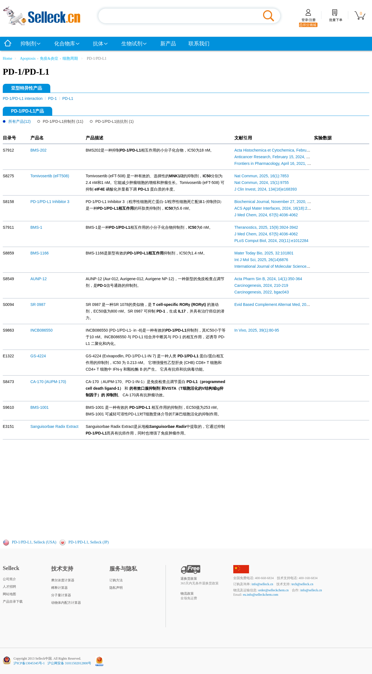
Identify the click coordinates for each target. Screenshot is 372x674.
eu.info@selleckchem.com (260, 595)
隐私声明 (116, 588)
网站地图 (9, 594)
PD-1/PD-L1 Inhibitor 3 (49, 201)
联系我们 (198, 43)
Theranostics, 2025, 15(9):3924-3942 (266, 227)
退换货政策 (188, 579)
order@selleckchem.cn (273, 590)
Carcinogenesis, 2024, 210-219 (261, 285)
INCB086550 (41, 330)
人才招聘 (9, 587)
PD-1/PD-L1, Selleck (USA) (34, 542)
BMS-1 (36, 227)
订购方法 (116, 580)
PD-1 (53, 98)
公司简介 (9, 579)
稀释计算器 (59, 588)
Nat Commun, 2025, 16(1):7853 (261, 176)
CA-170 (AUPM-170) (48, 381)
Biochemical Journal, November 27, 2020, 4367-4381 (280, 201)
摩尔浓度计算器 (62, 580)
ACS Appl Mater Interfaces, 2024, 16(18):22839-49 (277, 208)
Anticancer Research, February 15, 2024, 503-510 (277, 157)
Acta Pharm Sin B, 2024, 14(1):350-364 (268, 279)
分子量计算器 (61, 595)
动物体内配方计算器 (66, 603)
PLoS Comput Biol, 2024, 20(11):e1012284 (271, 240)
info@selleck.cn (262, 584)
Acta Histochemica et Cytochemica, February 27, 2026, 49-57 (287, 150)
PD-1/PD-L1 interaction (23, 98)
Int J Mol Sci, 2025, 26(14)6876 (261, 259)
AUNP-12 (38, 279)
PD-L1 (67, 98)
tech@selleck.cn (302, 584)
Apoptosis (28, 58)
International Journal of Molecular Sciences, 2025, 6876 (282, 266)
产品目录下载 (13, 601)
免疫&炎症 (49, 58)
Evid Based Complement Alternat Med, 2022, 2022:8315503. (286, 304)
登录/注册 (309, 18)
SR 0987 (37, 304)
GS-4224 (38, 356)
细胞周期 (70, 58)
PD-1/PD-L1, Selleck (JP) (89, 542)
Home (7, 58)
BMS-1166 (39, 253)
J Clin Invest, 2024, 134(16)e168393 (265, 189)
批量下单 (335, 18)
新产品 (168, 43)
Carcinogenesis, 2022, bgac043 (261, 292)
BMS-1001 (39, 407)
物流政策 (187, 593)
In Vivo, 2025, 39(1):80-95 (256, 330)
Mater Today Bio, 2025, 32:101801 (264, 253)
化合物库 (67, 43)
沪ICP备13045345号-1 (29, 663)
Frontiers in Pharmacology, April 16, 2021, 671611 (277, 163)
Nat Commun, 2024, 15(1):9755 (261, 182)
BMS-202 (38, 150)
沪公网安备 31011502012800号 (69, 663)
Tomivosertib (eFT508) (49, 176)
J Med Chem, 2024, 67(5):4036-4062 (266, 215)
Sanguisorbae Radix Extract (54, 426)
